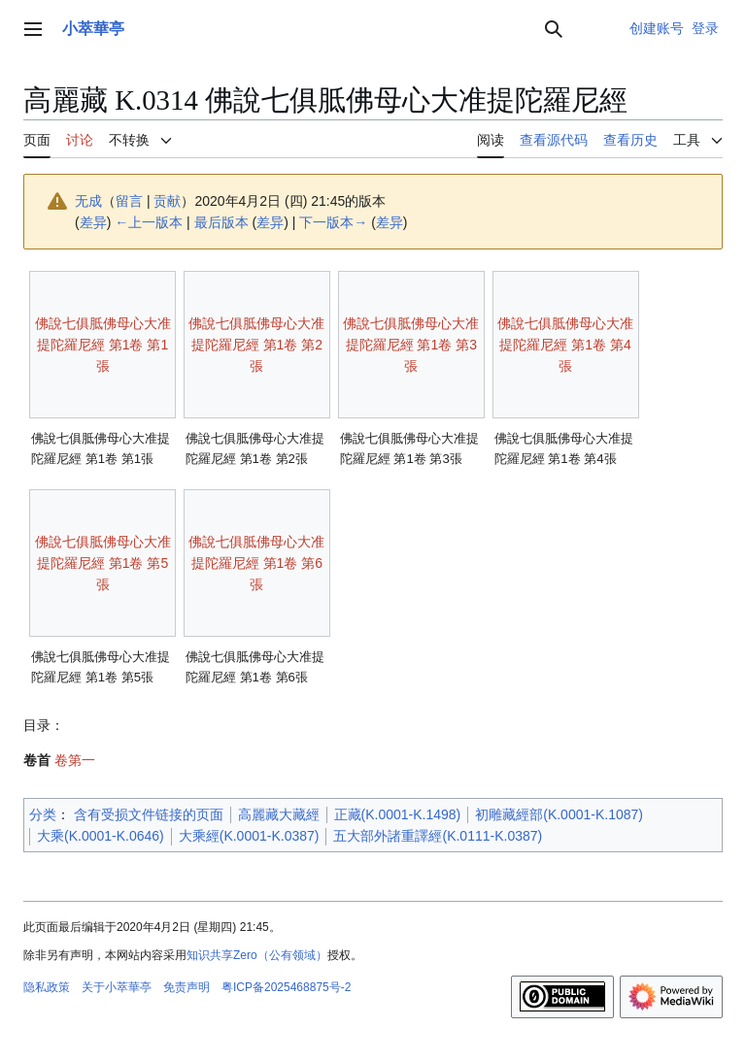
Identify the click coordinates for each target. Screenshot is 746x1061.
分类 (42, 814)
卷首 (37, 760)
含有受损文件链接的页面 (148, 814)
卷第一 (74, 760)
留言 (129, 201)
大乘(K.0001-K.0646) (100, 836)
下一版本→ (333, 222)
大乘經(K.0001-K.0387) (249, 836)
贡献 (167, 201)
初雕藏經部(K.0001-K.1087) (559, 814)
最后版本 (221, 222)
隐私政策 (46, 987)
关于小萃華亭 (117, 987)
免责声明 (186, 987)
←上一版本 (149, 222)
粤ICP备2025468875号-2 (286, 987)
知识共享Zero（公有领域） (256, 955)
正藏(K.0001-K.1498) (397, 814)
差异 (93, 222)
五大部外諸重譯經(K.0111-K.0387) (437, 836)
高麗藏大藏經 (279, 814)
